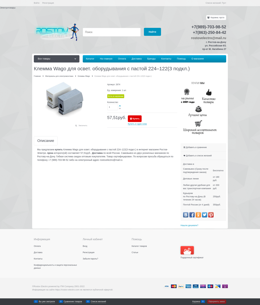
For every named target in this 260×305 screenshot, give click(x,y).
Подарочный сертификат (192, 252)
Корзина (196, 301)
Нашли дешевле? (189, 225)
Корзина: (217, 17)
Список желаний (98, 301)
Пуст (224, 3)
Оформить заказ (217, 301)
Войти (36, 3)
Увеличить (82, 125)
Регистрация (48, 3)
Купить (136, 119)
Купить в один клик (137, 124)
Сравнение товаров (73, 301)
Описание (45, 141)
